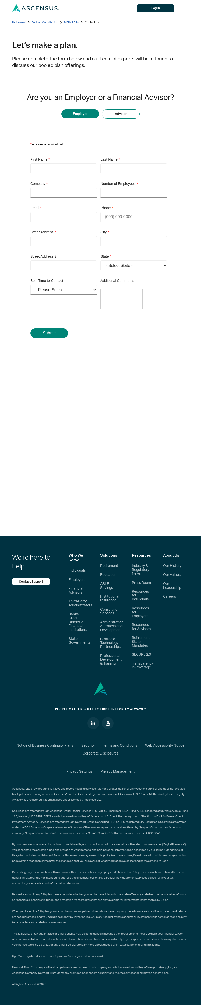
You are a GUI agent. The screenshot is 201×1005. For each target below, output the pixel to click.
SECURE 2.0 (141, 654)
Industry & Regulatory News (140, 569)
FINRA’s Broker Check (170, 816)
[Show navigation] (184, 8)
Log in (156, 8)
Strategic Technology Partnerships (110, 643)
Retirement (109, 566)
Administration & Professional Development (111, 626)
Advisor (121, 114)
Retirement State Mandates (141, 641)
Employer (80, 114)
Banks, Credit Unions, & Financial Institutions (78, 622)
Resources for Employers (140, 612)
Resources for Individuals (140, 595)
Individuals (77, 570)
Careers (169, 596)
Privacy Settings (79, 771)
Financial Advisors (76, 590)
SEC (122, 822)
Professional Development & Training (111, 659)
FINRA (124, 811)
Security (88, 745)
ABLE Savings (106, 585)
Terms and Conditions (120, 745)
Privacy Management (117, 771)
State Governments (79, 640)
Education (108, 575)
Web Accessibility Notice (164, 745)
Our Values (172, 575)
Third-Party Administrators (80, 603)
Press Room (141, 583)
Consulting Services (108, 611)
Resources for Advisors (141, 627)
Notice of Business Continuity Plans (45, 745)
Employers (77, 580)
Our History (172, 566)
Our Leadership (172, 585)
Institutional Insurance (109, 598)
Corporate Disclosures (100, 753)
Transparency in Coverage (143, 665)
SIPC (133, 811)
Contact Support (31, 581)
